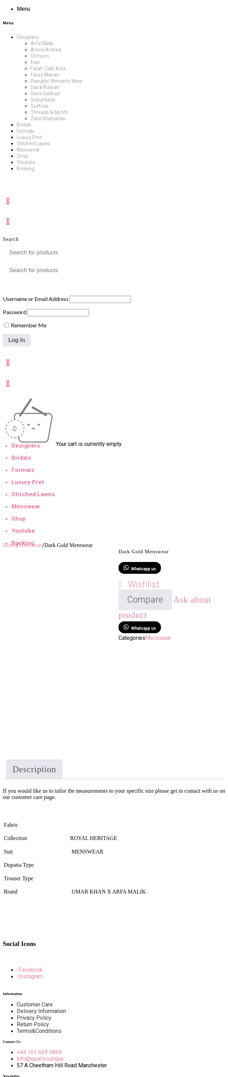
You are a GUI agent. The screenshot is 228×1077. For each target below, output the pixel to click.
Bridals (21, 457)
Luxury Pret (27, 482)
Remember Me (25, 325)
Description (34, 769)
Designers (25, 445)
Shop (18, 518)
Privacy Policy (34, 1017)
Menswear (25, 506)
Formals (22, 469)
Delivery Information (41, 1011)
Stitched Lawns (33, 494)
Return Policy (33, 1024)
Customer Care (35, 1004)
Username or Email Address (35, 298)
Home (9, 545)
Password (14, 312)
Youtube (23, 530)
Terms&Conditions (39, 1031)
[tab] (34, 769)
